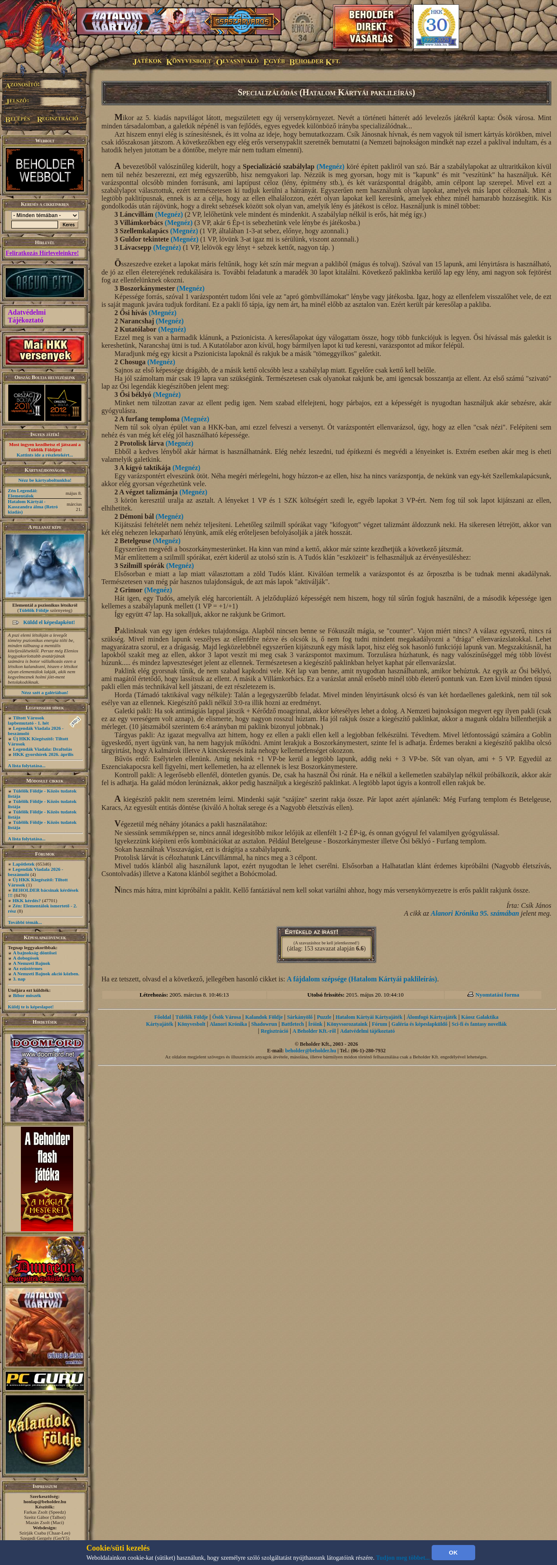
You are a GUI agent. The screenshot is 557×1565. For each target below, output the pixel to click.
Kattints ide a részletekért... (45, 454)
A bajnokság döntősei (35, 952)
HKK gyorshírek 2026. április (43, 754)
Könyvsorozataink (347, 1024)
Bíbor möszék (27, 995)
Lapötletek (24, 863)
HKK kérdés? (27, 900)
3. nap (19, 978)
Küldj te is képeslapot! (31, 1006)
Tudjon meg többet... (403, 1558)
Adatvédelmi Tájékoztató (27, 316)
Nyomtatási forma (498, 994)
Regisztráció (274, 1031)
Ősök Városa (226, 1017)
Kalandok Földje (263, 1017)
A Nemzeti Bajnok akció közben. (46, 973)
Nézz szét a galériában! (44, 692)
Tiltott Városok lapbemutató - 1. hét (28, 720)
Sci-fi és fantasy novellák (479, 1024)
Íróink (315, 1024)
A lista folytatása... (26, 765)
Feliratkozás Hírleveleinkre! (42, 253)
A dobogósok (26, 957)
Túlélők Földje (34, 610)
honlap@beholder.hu (44, 1501)
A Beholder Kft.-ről (314, 1031)
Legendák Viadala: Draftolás (42, 749)
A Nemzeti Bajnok (31, 963)
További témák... (25, 922)
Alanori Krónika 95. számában (475, 913)
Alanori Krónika (228, 1024)
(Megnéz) (331, 166)
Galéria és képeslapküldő (420, 1024)
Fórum (379, 1024)
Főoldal (162, 1017)
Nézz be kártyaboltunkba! (44, 480)
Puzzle (324, 1017)
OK (453, 1552)
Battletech (293, 1024)
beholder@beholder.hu (310, 1051)
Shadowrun (264, 1024)
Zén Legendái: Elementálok (22, 493)
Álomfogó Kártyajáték (431, 1017)
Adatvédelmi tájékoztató (367, 1031)
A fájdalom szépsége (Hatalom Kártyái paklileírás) (362, 979)
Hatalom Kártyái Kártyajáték (369, 1017)
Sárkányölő (300, 1017)
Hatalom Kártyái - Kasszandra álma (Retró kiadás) (33, 506)
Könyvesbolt (191, 1024)
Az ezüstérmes (28, 968)
